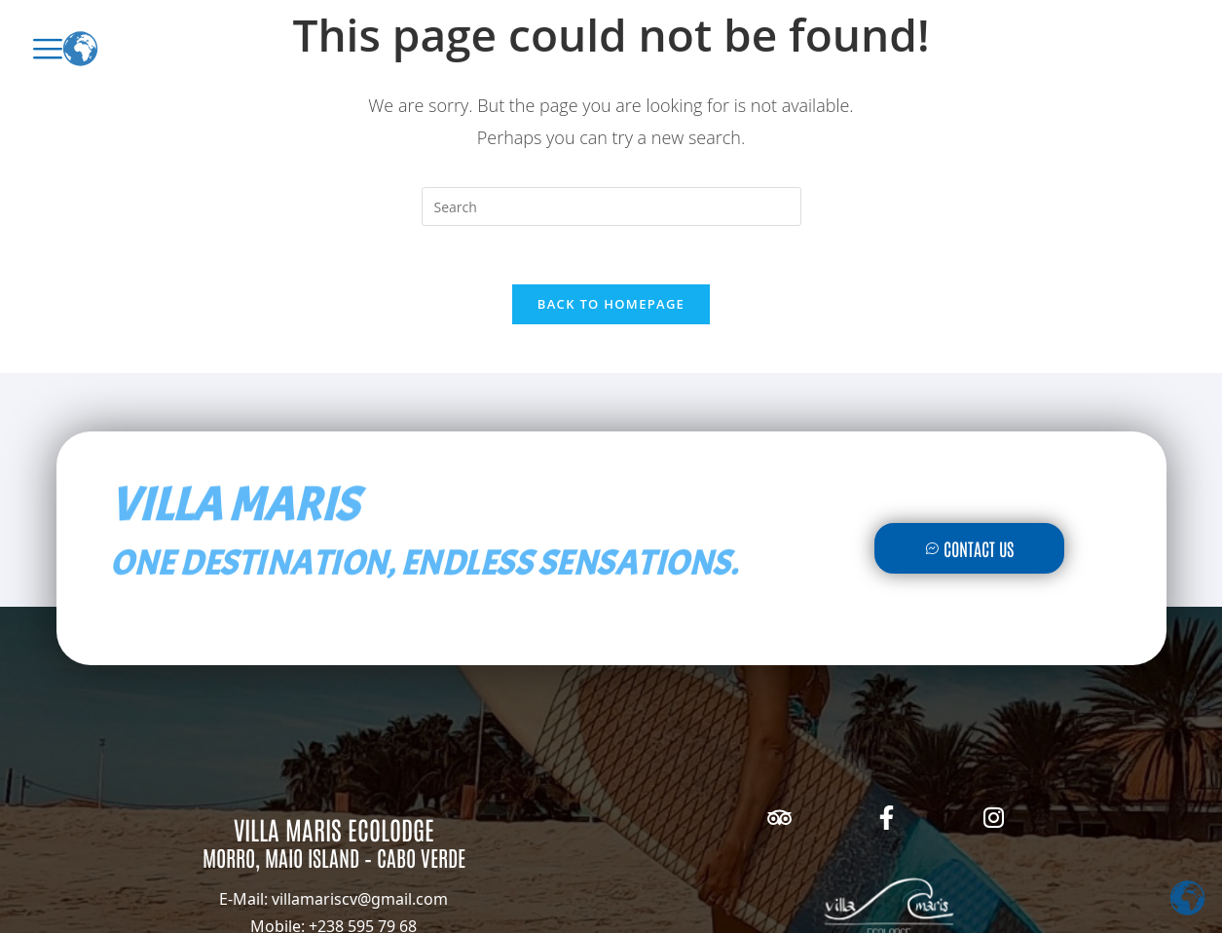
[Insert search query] (611, 206)
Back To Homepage (611, 304)
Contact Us (969, 548)
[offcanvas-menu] (47, 48)
